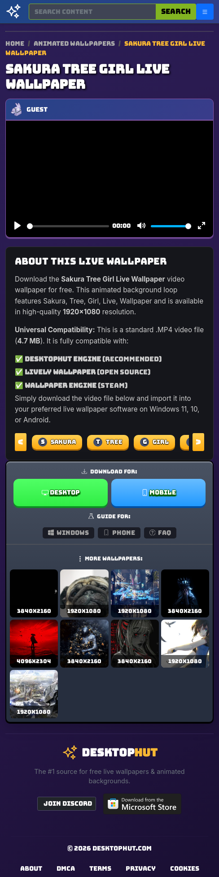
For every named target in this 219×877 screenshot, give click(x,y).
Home (14, 43)
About (31, 868)
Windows (68, 533)
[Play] (17, 226)
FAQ (160, 533)
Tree (108, 442)
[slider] (68, 226)
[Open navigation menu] (205, 12)
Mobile (158, 492)
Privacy (141, 868)
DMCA (66, 868)
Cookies (184, 868)
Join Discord (68, 803)
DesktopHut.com (122, 848)
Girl (154, 442)
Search (176, 11)
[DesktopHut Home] (13, 11)
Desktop (61, 492)
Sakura (57, 442)
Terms (100, 868)
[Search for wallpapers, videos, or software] (92, 12)
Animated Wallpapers (75, 43)
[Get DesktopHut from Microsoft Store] (142, 804)
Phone (119, 533)
